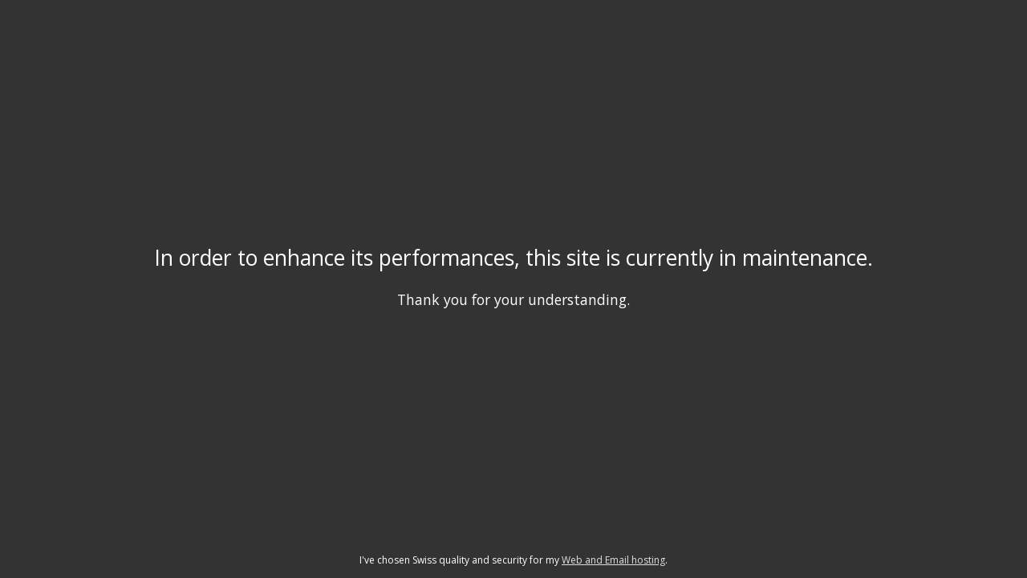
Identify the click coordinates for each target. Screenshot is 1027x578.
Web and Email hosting (613, 560)
